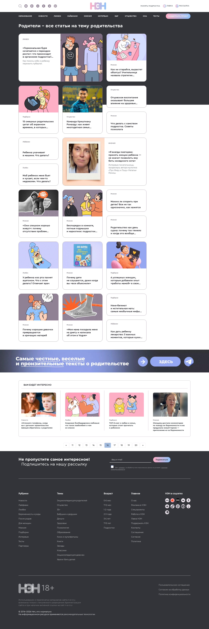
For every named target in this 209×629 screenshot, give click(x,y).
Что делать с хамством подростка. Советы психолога (124, 126)
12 (79, 445)
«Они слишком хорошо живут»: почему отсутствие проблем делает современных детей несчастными (36, 228)
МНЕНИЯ (88, 16)
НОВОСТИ (43, 16)
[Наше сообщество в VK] (37, 6)
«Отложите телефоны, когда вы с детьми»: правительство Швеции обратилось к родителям (37, 425)
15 (101, 445)
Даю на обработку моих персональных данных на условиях (139, 468)
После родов (25, 519)
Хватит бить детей (66, 559)
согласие (122, 467)
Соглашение (137, 532)
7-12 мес (107, 505)
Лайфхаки (26, 142)
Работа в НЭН (138, 514)
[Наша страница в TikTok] (172, 506)
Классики (62, 550)
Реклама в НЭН (138, 505)
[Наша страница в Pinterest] (55, 6)
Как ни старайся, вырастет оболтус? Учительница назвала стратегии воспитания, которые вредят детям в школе (126, 72)
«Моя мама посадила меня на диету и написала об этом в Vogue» (82, 332)
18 (122, 445)
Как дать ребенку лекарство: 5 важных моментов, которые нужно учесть (126, 334)
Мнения (113, 65)
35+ (58, 509)
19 (129, 445)
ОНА (145, 16)
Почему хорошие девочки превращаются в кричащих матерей (38, 332)
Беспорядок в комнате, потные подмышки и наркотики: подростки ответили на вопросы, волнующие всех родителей (81, 228)
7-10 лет (107, 523)
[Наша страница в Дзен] (31, 6)
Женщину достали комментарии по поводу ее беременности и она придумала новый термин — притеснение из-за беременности (169, 426)
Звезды (60, 546)
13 (86, 445)
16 (108, 445)
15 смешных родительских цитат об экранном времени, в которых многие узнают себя (38, 124)
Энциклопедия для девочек (70, 555)
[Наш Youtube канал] (26, 6)
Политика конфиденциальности (174, 594)
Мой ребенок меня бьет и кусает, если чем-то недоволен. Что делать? (37, 178)
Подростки (109, 528)
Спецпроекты (138, 509)
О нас (134, 500)
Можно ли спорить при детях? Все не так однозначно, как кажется (126, 204)
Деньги (60, 519)
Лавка (168, 6)
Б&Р (116, 16)
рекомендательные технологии (79, 614)
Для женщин (25, 523)
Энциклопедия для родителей (72, 500)
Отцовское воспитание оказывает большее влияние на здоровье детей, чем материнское (125, 100)
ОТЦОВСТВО (130, 16)
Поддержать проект (178, 16)
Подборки (26, 117)
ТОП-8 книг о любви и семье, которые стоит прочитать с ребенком (122, 425)
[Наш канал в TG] (167, 500)
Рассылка (182, 6)
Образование (63, 532)
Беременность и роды (30, 514)
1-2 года (107, 509)
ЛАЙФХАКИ (72, 16)
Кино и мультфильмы (67, 537)
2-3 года (107, 514)
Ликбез (26, 39)
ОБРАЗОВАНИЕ (25, 16)
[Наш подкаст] (167, 512)
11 (72, 445)
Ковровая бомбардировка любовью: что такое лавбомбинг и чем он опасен (82, 425)
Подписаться (162, 460)
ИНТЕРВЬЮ (103, 16)
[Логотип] (98, 6)
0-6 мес (107, 500)
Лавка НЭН (136, 519)
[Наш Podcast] (188, 506)
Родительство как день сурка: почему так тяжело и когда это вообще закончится (126, 230)
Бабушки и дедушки (67, 514)
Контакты (135, 528)
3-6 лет (107, 519)
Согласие (135, 537)
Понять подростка (150, 6)
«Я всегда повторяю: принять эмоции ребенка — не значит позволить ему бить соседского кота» (124, 156)
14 (94, 445)
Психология (63, 528)
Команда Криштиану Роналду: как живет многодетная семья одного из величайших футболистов (80, 124)
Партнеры (24, 546)
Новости (24, 420)
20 (136, 445)
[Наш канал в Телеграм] (49, 6)
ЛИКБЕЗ (57, 16)
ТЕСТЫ (156, 16)
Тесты (21, 541)
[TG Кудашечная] (172, 500)
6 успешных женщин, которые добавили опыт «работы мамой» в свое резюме (125, 280)
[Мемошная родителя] (178, 500)
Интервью (24, 537)
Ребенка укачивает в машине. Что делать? (36, 154)
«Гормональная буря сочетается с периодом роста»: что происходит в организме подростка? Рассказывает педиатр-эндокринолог (37, 52)
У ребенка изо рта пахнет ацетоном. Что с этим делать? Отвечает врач (38, 280)
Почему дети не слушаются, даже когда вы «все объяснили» (82, 280)
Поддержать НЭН (140, 523)
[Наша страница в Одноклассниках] (43, 6)
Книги (60, 541)
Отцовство (71, 117)
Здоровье (62, 523)
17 (115, 445)
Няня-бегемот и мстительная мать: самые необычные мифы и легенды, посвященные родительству (125, 308)
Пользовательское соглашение (174, 585)
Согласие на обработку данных (174, 589)
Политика (136, 541)
